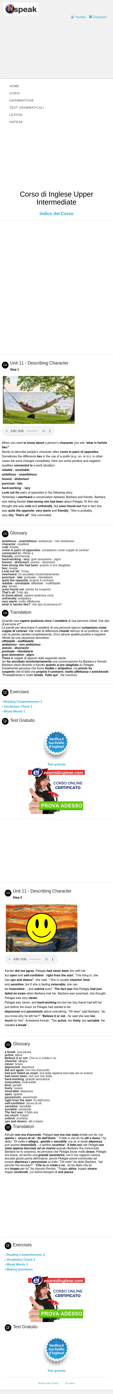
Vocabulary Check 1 (18, 706)
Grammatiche (21, 100)
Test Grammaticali (26, 107)
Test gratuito (56, 764)
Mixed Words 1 (14, 711)
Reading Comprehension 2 (26, 1254)
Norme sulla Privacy (48, 1383)
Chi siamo (70, 1383)
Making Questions (20, 1269)
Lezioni (15, 114)
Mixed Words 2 (17, 1264)
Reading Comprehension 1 (23, 701)
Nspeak (16, 122)
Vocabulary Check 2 (21, 1259)
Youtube (80, 17)
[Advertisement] (56, 51)
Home (14, 86)
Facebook (99, 17)
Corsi (14, 93)
